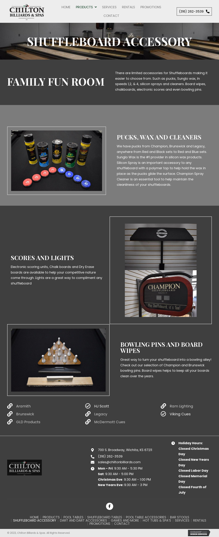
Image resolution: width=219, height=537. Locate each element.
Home (34, 517)
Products (51, 517)
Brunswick (25, 414)
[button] (194, 11)
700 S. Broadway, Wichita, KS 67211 (125, 450)
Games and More (125, 520)
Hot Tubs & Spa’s (157, 520)
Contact (122, 523)
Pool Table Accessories (146, 517)
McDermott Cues (109, 421)
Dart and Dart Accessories (83, 520)
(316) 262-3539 (110, 456)
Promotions (100, 523)
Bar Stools (179, 517)
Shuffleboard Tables (104, 517)
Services (182, 520)
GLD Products (28, 421)
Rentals (199, 520)
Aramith (23, 406)
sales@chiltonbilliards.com (119, 462)
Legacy (100, 414)
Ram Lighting (181, 406)
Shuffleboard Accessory (34, 520)
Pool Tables (73, 517)
